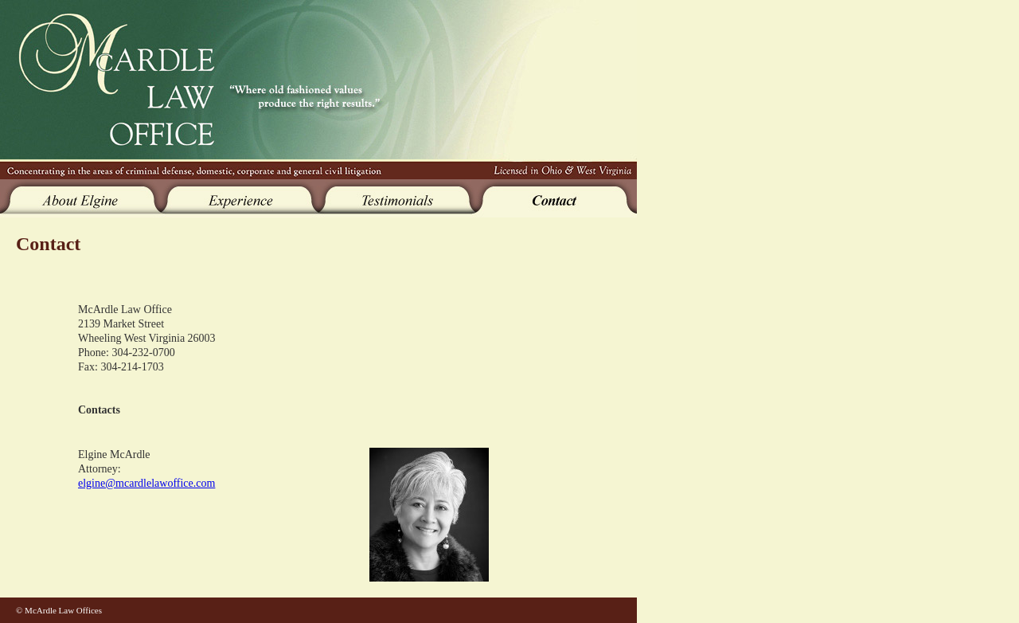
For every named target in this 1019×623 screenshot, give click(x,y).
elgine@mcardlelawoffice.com (146, 483)
